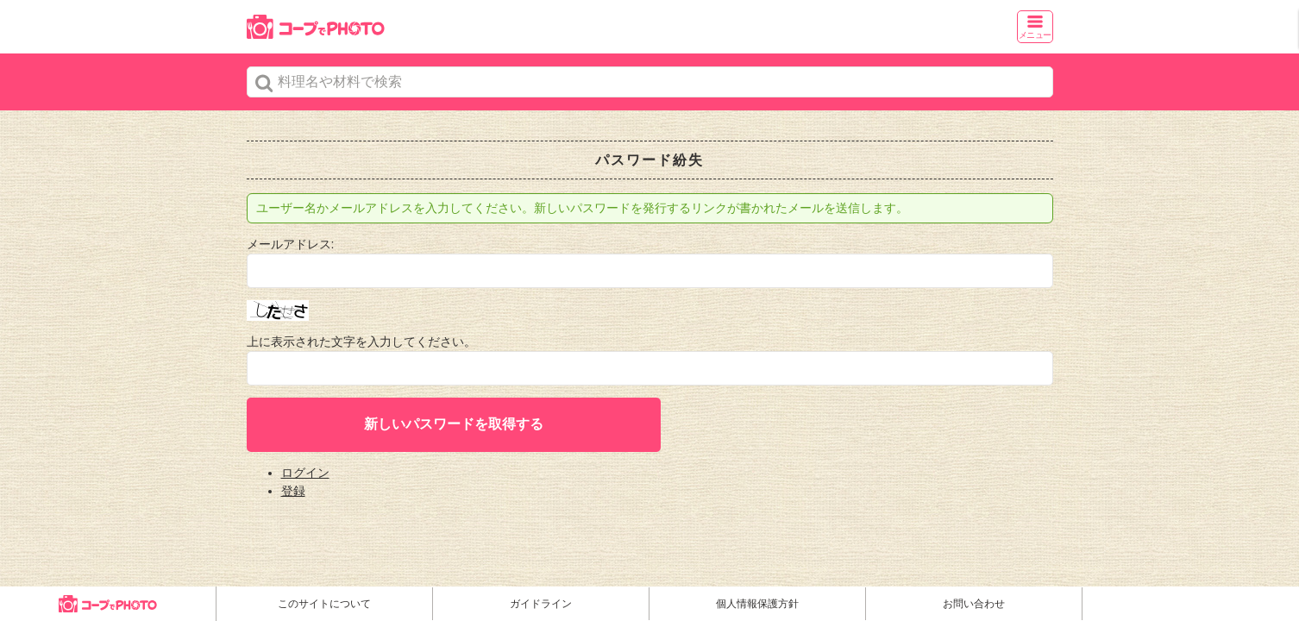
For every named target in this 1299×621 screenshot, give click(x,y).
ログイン (305, 473)
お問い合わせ (974, 604)
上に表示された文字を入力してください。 (361, 341)
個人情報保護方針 (757, 604)
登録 (293, 491)
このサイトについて (324, 604)
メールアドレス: (291, 244)
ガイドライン (541, 604)
